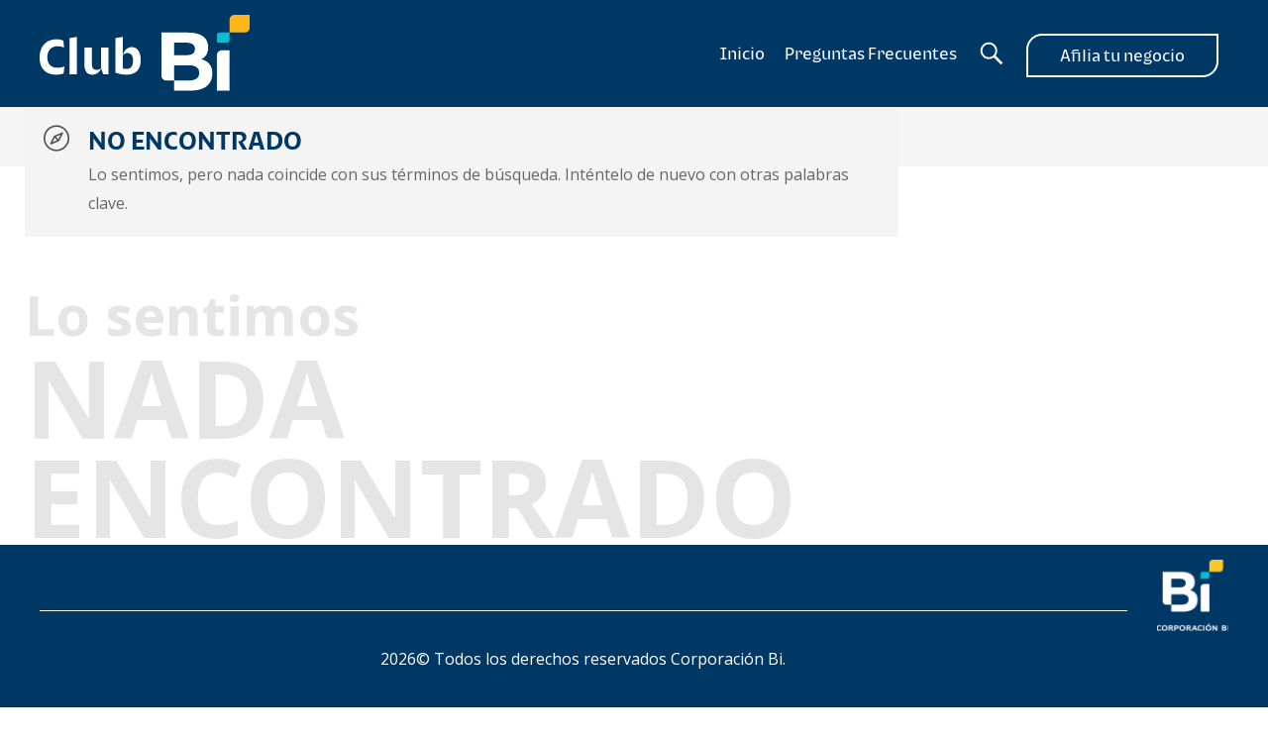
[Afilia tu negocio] (1122, 53)
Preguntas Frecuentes (871, 53)
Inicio (742, 53)
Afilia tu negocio (1122, 55)
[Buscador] (991, 53)
